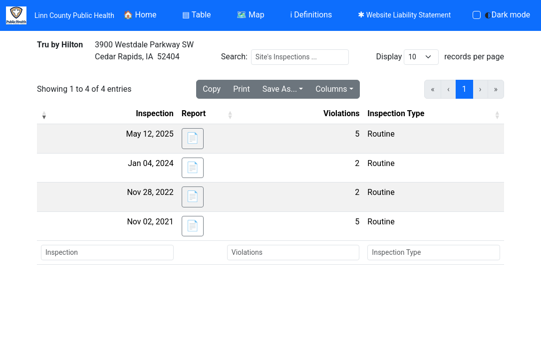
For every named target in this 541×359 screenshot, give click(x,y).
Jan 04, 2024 (150, 163)
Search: (234, 56)
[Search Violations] (293, 252)
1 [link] (464, 89)
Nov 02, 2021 (150, 221)
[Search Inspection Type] (433, 252)
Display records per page (440, 57)
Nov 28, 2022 (150, 192)
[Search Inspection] (107, 252)
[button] (44, 115)
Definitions (311, 14)
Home (140, 14)
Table (196, 14)
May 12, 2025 (149, 134)
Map (251, 14)
